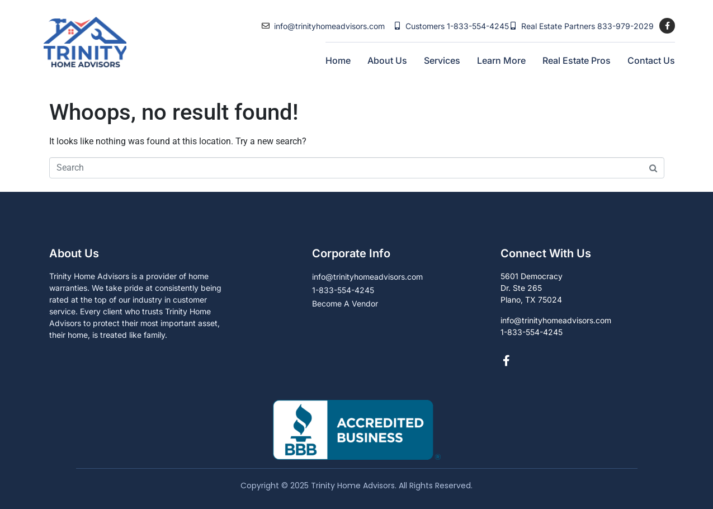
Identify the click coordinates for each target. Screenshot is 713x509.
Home (338, 60)
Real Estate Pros (576, 60)
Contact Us (651, 60)
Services (442, 60)
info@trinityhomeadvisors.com (329, 26)
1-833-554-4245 (478, 26)
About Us (387, 60)
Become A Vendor (345, 303)
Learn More (501, 60)
